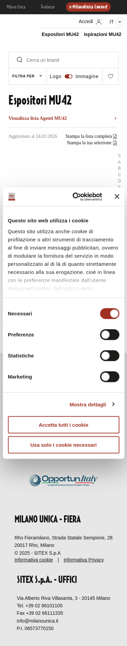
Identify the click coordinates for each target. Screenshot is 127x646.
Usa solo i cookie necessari (63, 445)
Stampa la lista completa (89, 136)
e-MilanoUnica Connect (88, 7)
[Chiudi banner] (116, 196)
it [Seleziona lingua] (117, 22)
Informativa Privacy (84, 559)
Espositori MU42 (60, 34)
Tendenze (48, 7)
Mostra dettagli (87, 404)
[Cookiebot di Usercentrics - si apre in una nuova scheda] (75, 196)
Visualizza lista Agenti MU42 (37, 118)
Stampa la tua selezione (89, 142)
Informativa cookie (34, 559)
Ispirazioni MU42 (102, 34)
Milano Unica (16, 7)
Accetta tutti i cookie (63, 425)
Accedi (91, 22)
